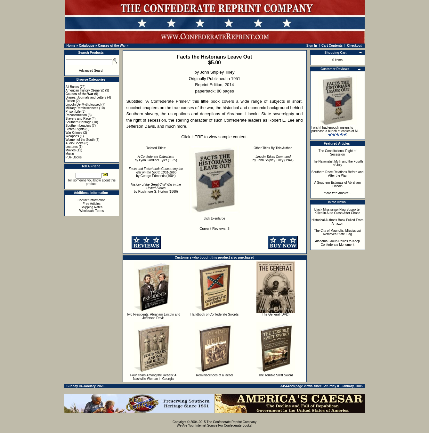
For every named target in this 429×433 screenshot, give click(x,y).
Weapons (72, 136)
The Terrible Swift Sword (275, 375)
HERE (197, 136)
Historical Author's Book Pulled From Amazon (337, 221)
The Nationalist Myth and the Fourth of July (337, 163)
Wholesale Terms (91, 210)
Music (70, 154)
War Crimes (74, 132)
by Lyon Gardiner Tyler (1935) (156, 158)
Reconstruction (76, 115)
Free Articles (92, 203)
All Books (72, 87)
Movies (71, 150)
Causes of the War (112, 45)
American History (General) (85, 90)
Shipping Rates (91, 207)
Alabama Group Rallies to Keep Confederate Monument (337, 242)
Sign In (311, 45)
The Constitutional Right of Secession (337, 152)
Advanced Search (91, 70)
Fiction (70, 101)
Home (71, 45)
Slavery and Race (78, 118)
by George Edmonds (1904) (156, 172)
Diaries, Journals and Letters (86, 97)
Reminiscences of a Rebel (214, 375)
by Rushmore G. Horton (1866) (156, 188)
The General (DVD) (275, 314)
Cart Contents (332, 45)
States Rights (75, 129)
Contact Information (91, 200)
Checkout (354, 45)
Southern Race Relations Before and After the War (338, 173)
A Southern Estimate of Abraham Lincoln (337, 184)
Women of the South (80, 139)
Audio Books (75, 143)
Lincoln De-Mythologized (83, 104)
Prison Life (73, 111)
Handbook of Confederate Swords (214, 314)
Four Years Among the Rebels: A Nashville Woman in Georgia (153, 377)
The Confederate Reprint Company (231, 422)
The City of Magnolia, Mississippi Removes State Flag (337, 232)
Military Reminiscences (82, 108)
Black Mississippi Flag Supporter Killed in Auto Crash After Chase (337, 211)
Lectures (72, 146)
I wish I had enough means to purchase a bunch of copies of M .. (336, 129)
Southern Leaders (78, 125)
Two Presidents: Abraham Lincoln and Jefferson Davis (153, 316)
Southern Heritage (79, 122)
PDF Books (74, 157)
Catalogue (86, 45)
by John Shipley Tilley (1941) (273, 158)
